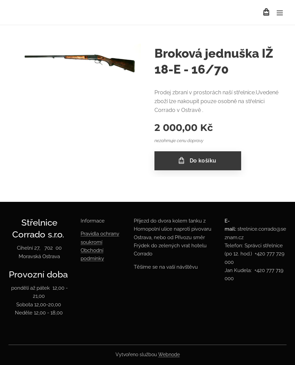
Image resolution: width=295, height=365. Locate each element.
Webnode (169, 354)
